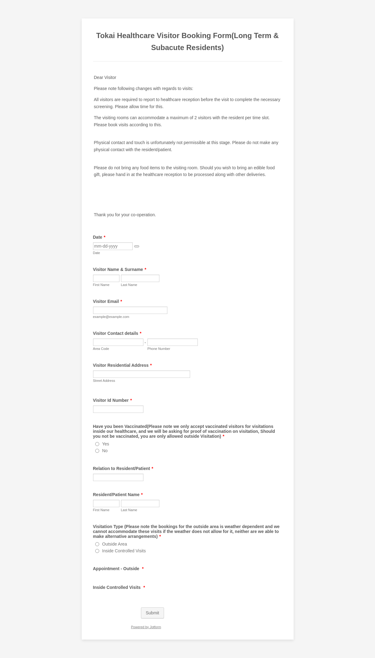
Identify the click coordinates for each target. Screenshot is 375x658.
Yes (105, 443)
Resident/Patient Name (118, 494)
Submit (152, 612)
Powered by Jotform (146, 627)
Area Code (101, 349)
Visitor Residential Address (122, 365)
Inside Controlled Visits (124, 550)
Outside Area (114, 544)
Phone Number (158, 349)
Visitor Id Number (112, 400)
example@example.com (111, 317)
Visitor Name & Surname (119, 269)
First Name (101, 285)
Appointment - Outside (118, 568)
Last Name (129, 285)
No (105, 450)
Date (99, 237)
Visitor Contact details (117, 333)
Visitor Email (107, 301)
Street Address (104, 380)
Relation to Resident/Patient (123, 468)
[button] (136, 246)
